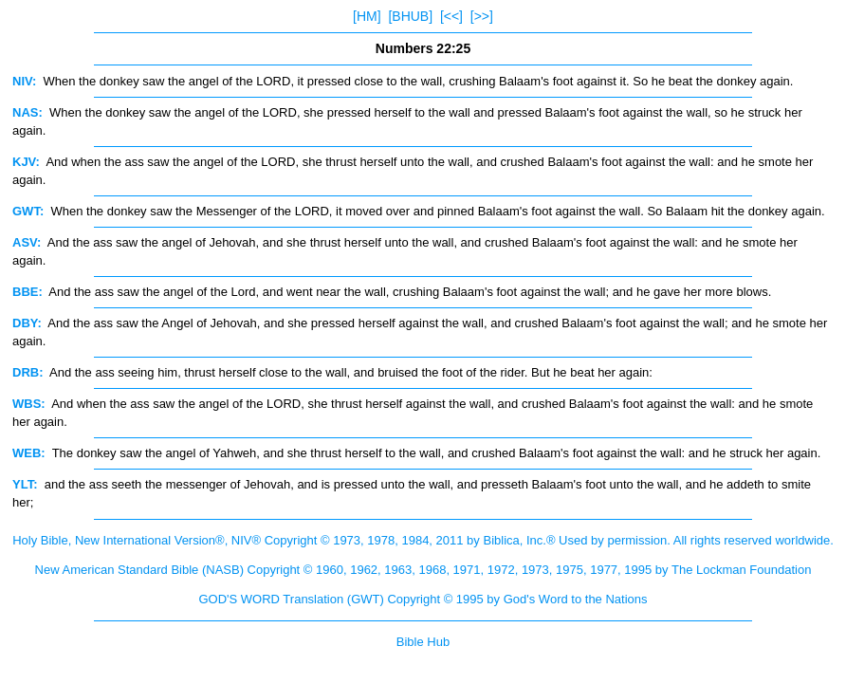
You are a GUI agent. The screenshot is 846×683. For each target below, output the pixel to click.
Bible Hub (423, 642)
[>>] (481, 16)
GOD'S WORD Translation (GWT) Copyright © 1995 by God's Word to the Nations (422, 599)
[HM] (367, 16)
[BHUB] (410, 16)
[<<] (451, 16)
